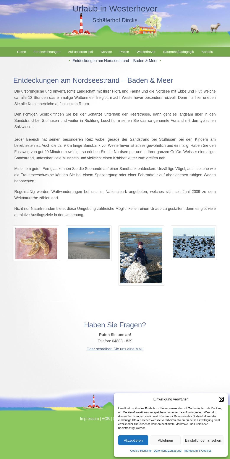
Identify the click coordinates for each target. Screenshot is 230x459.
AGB (106, 419)
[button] (221, 399)
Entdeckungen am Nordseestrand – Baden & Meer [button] (114, 61)
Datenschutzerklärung (167, 450)
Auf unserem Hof (80, 52)
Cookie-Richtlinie (141, 450)
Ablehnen (165, 440)
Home (21, 52)
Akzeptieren (133, 440)
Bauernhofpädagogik (178, 52)
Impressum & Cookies (198, 450)
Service (106, 52)
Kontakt (207, 52)
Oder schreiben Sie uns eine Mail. (114, 349)
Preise (124, 52)
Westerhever (146, 52)
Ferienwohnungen (47, 52)
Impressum (89, 419)
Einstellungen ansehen (203, 440)
